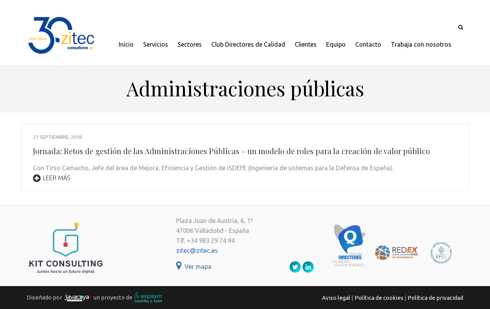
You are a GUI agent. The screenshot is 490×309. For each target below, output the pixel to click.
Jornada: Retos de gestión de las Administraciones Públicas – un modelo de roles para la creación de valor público (231, 151)
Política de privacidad (435, 297)
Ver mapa (193, 266)
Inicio (126, 44)
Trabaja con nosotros (421, 44)
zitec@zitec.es (197, 250)
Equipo (336, 44)
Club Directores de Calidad (248, 44)
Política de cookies (378, 297)
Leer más (51, 177)
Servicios (155, 44)
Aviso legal (336, 297)
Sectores (190, 44)
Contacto (368, 44)
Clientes (306, 44)
